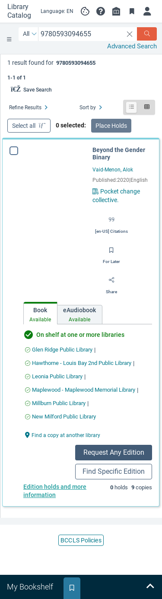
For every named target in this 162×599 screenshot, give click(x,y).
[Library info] (116, 11)
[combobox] (81, 34)
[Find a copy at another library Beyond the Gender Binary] (62, 435)
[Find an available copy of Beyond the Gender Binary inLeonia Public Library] (53, 376)
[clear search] (130, 34)
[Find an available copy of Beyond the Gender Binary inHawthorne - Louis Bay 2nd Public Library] (78, 363)
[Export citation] (111, 223)
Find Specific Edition (114, 471)
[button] (100, 11)
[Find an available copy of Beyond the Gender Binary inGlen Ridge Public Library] (58, 349)
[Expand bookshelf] (150, 587)
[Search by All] (30, 34)
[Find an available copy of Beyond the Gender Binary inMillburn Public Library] (55, 403)
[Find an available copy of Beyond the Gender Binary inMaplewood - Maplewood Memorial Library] (80, 389)
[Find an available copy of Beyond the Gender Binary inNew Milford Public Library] (60, 416)
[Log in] (147, 11)
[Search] (147, 34)
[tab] (40, 313)
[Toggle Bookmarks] (132, 11)
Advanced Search (132, 46)
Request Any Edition (113, 452)
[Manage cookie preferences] (85, 11)
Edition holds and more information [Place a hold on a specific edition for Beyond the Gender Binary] (54, 490)
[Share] (111, 283)
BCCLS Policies (80, 540)
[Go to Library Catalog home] (20, 11)
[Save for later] (111, 253)
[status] (81, 69)
